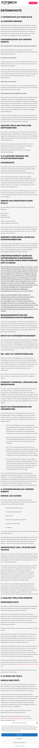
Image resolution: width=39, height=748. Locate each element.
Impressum (23, 745)
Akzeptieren (19, 735)
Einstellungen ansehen (19, 742)
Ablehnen (19, 738)
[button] (37, 723)
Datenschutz (17, 745)
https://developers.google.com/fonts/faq (15, 719)
